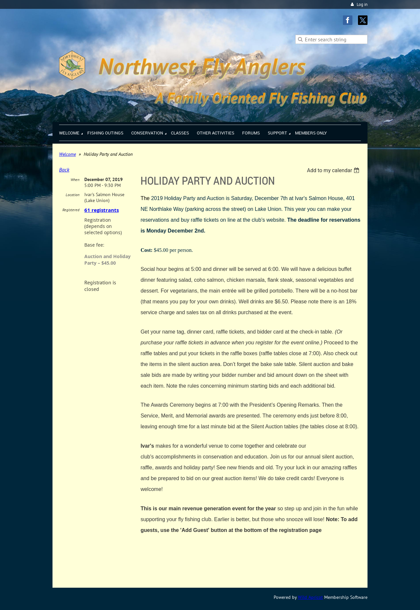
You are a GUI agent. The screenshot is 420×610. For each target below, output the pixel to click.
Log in (362, 4)
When (75, 179)
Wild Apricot (310, 597)
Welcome (67, 154)
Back (64, 169)
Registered (70, 209)
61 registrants (101, 210)
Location (72, 194)
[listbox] (334, 170)
